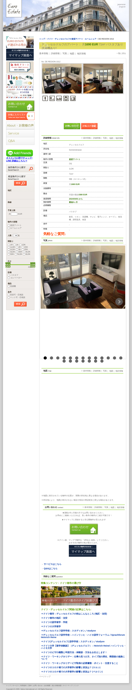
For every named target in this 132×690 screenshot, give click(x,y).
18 (89, 361)
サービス (15, 685)
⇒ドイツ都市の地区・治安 (54, 618)
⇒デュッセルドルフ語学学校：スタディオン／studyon (68, 630)
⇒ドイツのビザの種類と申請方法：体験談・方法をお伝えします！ (74, 652)
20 (101, 361)
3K (18, 249)
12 (114, 358)
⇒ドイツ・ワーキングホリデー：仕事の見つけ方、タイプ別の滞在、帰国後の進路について (83, 657)
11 (108, 358)
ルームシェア (15, 228)
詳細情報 (55, 53)
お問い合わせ (38, 685)
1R (10, 245)
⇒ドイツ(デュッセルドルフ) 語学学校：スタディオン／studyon (73, 641)
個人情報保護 (56, 685)
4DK (19, 252)
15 (70, 361)
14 (64, 361)
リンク (76, 685)
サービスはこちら (52, 564)
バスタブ (13, 275)
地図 (72, 53)
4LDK (26, 252)
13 (120, 358)
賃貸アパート (15, 225)
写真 (65, 53)
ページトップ (45, 676)
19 (95, 361)
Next (119, 302)
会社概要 (47, 685)
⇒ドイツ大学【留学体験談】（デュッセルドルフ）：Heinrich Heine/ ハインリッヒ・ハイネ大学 (83, 646)
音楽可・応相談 (15, 295)
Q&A (30, 685)
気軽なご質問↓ (54, 234)
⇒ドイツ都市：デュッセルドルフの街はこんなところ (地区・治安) (74, 613)
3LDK (11, 252)
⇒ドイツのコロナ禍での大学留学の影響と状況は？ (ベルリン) (72, 671)
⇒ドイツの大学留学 (51, 626)
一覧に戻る (121, 53)
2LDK (11, 249)
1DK (22, 245)
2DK (25, 247)
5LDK (18, 254)
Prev (47, 302)
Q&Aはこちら (50, 568)
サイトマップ (67, 685)
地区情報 (81, 53)
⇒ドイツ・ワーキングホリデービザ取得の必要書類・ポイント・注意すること (79, 663)
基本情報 (43, 53)
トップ (8, 685)
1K (16, 245)
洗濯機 (12, 286)
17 (83, 361)
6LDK (26, 254)
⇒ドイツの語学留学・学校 (54, 622)
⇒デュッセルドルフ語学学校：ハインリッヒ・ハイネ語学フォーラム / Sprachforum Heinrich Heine (83, 636)
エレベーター (15, 278)
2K (18, 247)
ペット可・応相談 (16, 297)
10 (101, 358)
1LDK (11, 247)
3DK (25, 249)
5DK (11, 254)
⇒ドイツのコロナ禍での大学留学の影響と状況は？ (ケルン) (70, 667)
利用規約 (23, 685)
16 (76, 361)
